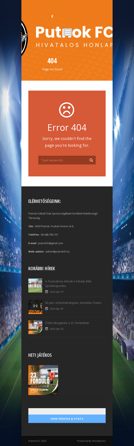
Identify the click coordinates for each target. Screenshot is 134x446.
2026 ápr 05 (56, 308)
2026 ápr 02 (56, 329)
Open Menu (67, 32)
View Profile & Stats (67, 419)
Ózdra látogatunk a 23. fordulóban (67, 323)
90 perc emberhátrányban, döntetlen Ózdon (73, 303)
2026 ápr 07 (56, 291)
